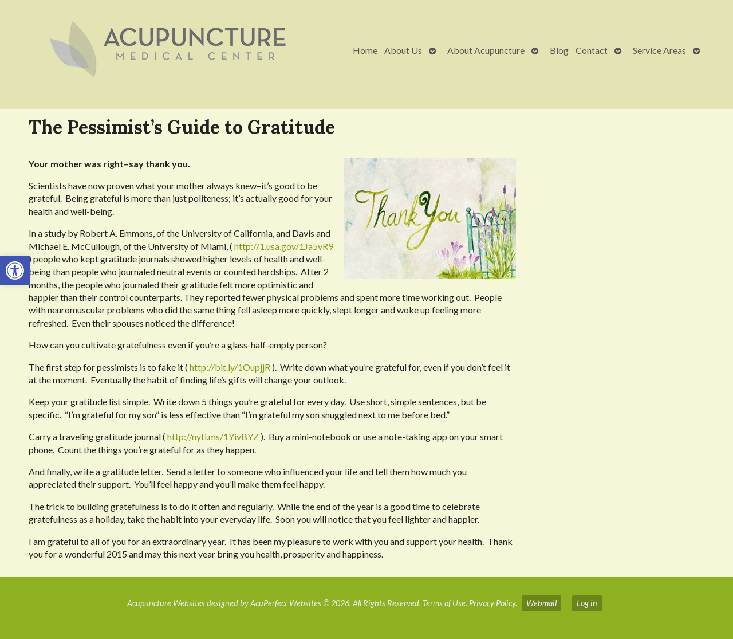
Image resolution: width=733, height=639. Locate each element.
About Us (403, 50)
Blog (559, 50)
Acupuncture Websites (166, 603)
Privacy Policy (492, 603)
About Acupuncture (486, 50)
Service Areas (659, 50)
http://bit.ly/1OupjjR (230, 367)
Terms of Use (444, 603)
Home (365, 50)
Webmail (541, 603)
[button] (15, 270)
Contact (592, 50)
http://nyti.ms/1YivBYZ (213, 436)
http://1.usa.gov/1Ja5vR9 (283, 246)
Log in (587, 603)
